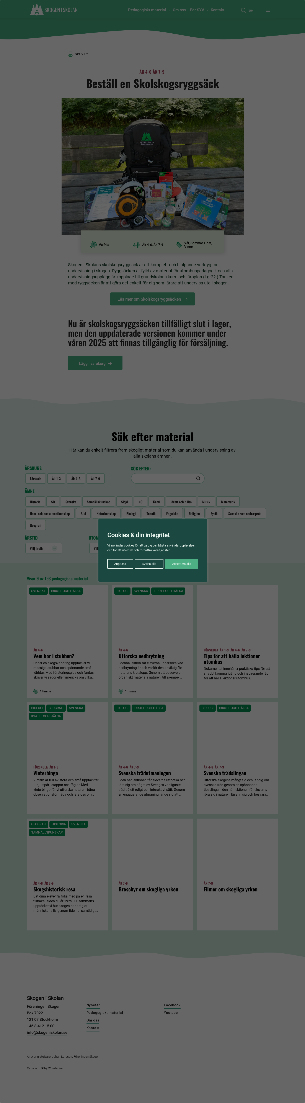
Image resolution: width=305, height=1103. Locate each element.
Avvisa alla (149, 564)
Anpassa (120, 564)
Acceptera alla (181, 564)
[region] (152, 551)
